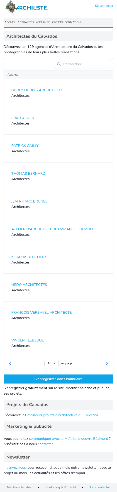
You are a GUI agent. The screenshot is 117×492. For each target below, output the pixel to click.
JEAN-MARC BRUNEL (29, 201)
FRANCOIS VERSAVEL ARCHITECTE (41, 312)
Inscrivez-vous (15, 467)
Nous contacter (99, 487)
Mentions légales (19, 487)
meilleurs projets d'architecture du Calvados (62, 415)
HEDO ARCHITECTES (29, 284)
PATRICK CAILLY (25, 145)
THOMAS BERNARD (28, 173)
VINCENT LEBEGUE (27, 340)
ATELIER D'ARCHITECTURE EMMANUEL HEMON (52, 229)
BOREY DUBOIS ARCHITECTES (37, 90)
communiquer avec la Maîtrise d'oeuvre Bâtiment (68, 438)
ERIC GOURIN (22, 117)
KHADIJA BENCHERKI (29, 256)
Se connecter (104, 6)
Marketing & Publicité (61, 487)
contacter (45, 444)
